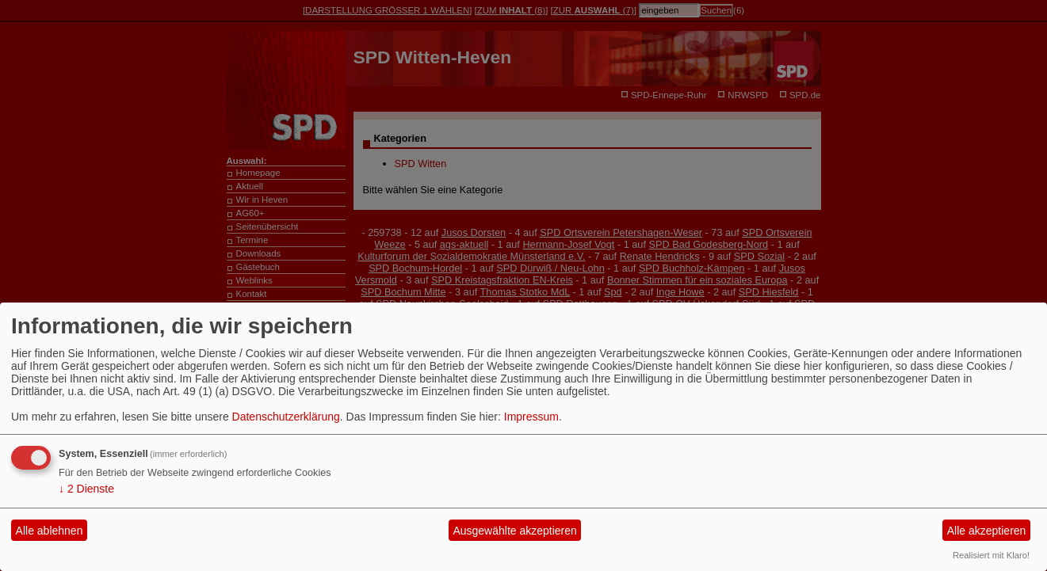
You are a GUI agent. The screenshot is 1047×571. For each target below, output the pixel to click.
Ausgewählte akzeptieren (514, 530)
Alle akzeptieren (986, 530)
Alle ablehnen (49, 530)
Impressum (531, 416)
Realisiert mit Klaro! (991, 555)
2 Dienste (86, 488)
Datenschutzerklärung (286, 416)
